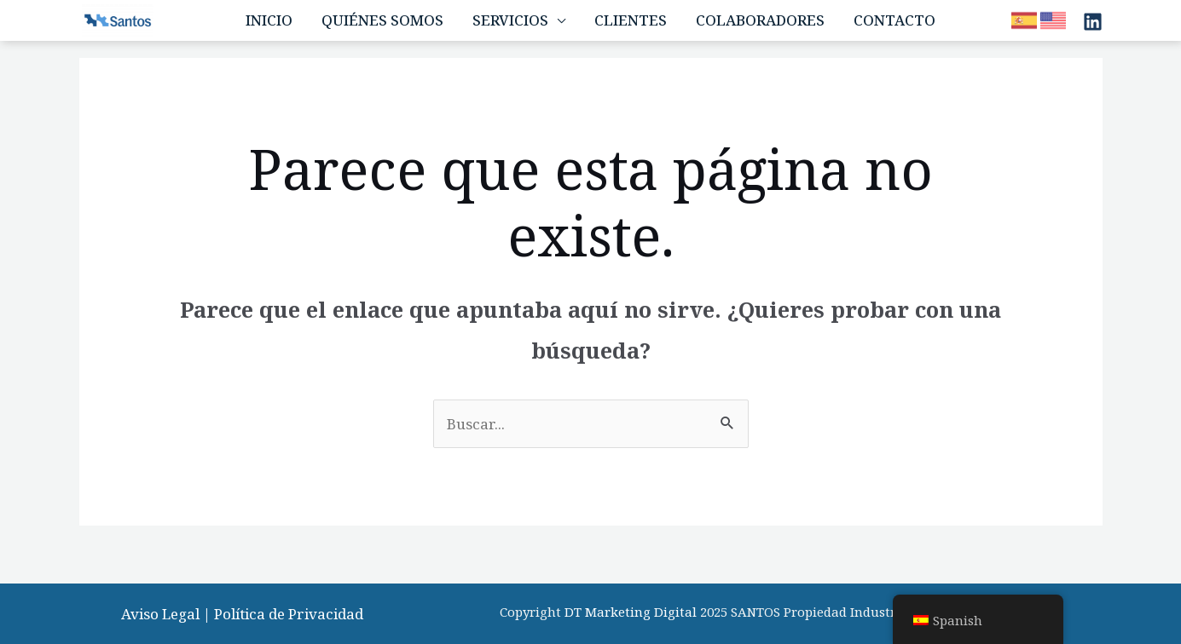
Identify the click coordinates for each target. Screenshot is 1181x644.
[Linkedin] (1093, 22)
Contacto (894, 20)
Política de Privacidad (288, 614)
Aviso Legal (160, 614)
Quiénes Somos (382, 20)
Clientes (630, 20)
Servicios (510, 20)
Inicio (269, 20)
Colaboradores (760, 20)
